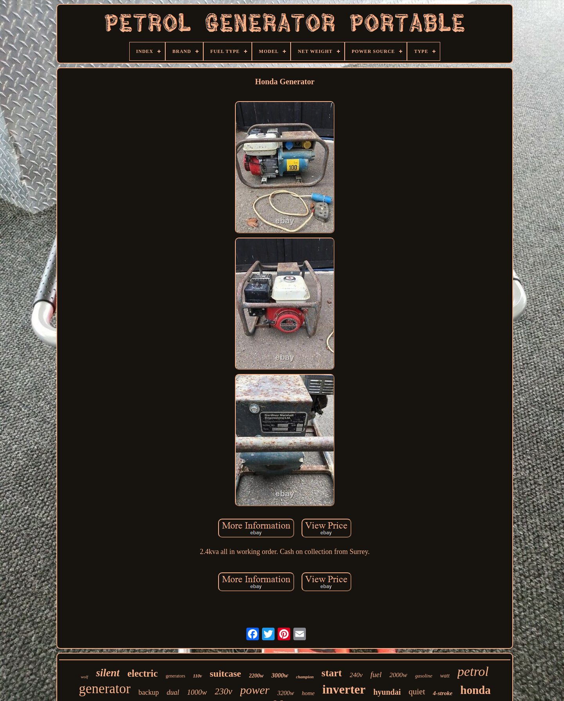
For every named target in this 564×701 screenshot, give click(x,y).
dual (172, 692)
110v (197, 676)
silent (107, 673)
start (332, 673)
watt (445, 676)
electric (142, 673)
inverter (343, 689)
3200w (285, 693)
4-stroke (442, 693)
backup (148, 692)
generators (175, 676)
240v (356, 675)
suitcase (225, 673)
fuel (376, 674)
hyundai (387, 692)
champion (305, 676)
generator (104, 688)
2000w (398, 675)
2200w (256, 676)
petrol (473, 671)
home (308, 693)
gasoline (423, 676)
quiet (417, 691)
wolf (84, 676)
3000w (279, 675)
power (254, 689)
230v (223, 691)
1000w (197, 692)
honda (475, 690)
